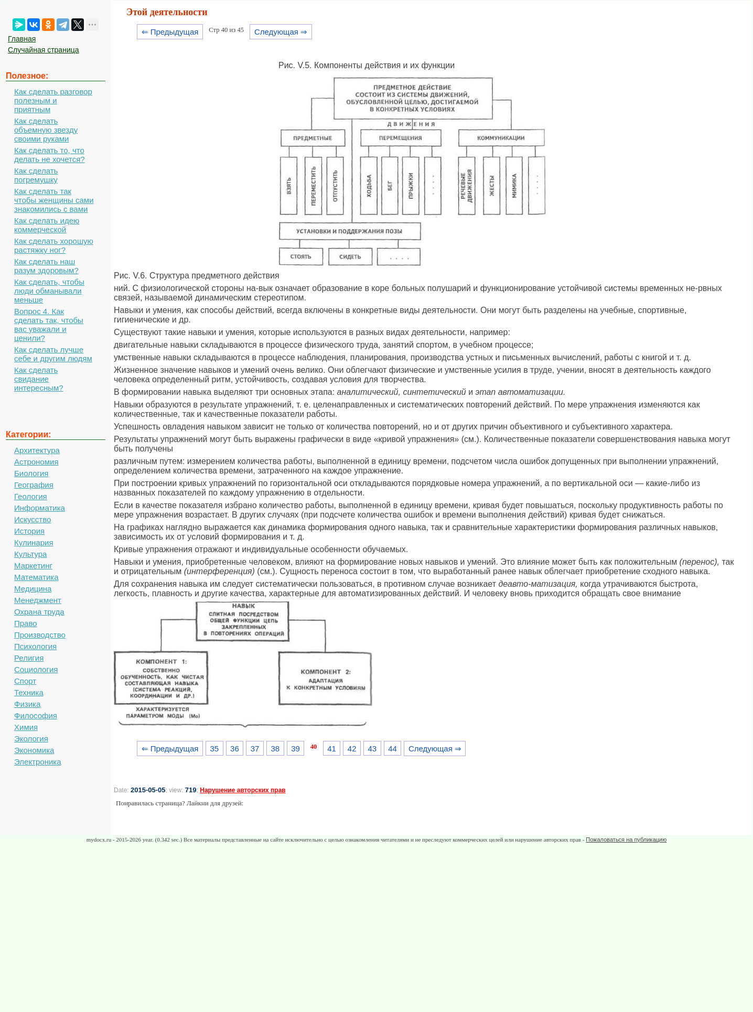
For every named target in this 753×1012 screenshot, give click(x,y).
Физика (27, 703)
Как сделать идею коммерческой (46, 225)
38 (275, 748)
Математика (36, 577)
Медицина (32, 588)
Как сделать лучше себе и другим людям (53, 354)
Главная (22, 39)
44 (392, 748)
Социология (36, 669)
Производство (40, 634)
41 (331, 748)
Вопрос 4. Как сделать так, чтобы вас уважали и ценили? (48, 324)
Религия (29, 657)
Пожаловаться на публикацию (626, 839)
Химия (26, 727)
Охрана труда (39, 611)
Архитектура (37, 450)
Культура (30, 554)
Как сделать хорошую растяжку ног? (53, 245)
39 (295, 748)
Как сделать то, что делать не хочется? (49, 155)
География (33, 484)
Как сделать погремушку (36, 175)
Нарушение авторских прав (242, 790)
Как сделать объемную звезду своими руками (46, 129)
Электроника (37, 761)
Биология (31, 473)
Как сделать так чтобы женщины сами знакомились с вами (54, 200)
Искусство (32, 519)
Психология (35, 646)
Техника (29, 692)
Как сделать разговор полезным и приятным (53, 100)
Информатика (39, 507)
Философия (35, 715)
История (29, 530)
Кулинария (33, 542)
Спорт (25, 680)
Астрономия (36, 461)
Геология (30, 496)
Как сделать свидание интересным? (38, 378)
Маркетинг (33, 565)
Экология (31, 738)
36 (234, 748)
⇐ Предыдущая (170, 31)
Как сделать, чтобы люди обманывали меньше (49, 290)
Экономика (34, 750)
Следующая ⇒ (280, 31)
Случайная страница (43, 50)
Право (25, 623)
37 (255, 748)
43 (372, 748)
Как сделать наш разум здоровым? (46, 266)
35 (214, 748)
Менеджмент (37, 600)
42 (352, 748)
